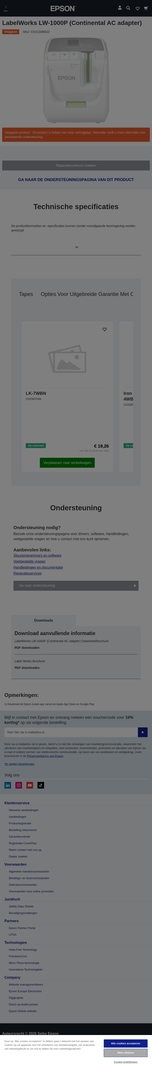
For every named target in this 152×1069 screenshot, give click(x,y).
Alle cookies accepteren (125, 1043)
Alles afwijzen (125, 1052)
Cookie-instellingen (125, 1062)
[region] (76, 1052)
